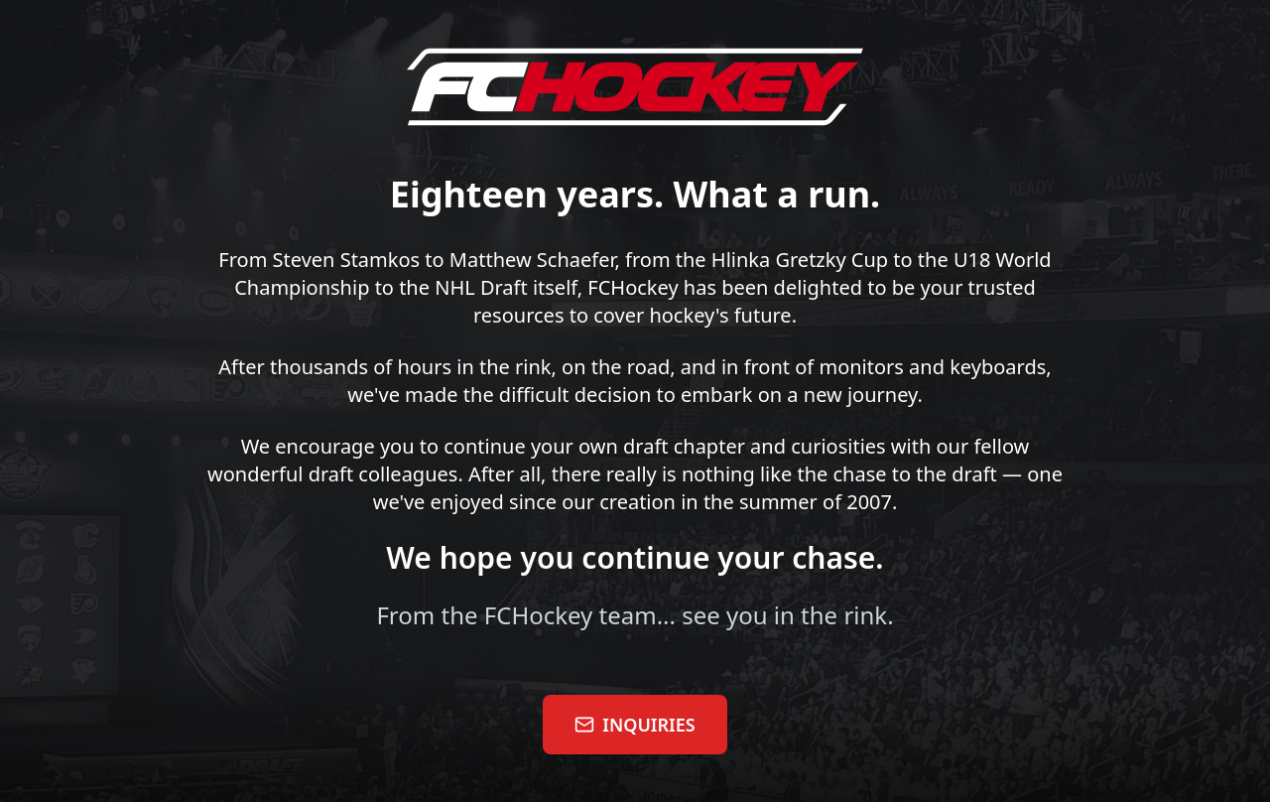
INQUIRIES (634, 724)
